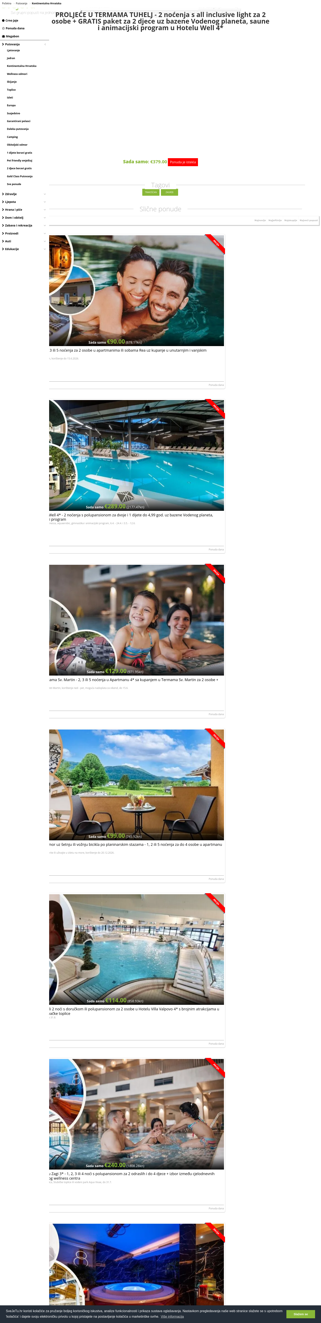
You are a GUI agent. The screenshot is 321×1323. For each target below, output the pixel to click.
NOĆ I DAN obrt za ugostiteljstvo (251, 511)
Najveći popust (308, 237)
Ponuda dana (13, 28)
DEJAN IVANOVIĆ (61, 421)
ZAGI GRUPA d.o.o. (243, 421)
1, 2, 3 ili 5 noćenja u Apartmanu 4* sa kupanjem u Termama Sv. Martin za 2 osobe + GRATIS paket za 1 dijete (184, 1110)
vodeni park (116, 12)
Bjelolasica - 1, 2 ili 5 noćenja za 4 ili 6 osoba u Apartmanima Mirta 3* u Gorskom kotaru (272, 928)
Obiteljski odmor (17, 144)
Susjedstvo (13, 113)
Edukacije (10, 249)
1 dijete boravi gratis (19, 152)
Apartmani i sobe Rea (64, 331)
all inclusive (227, 12)
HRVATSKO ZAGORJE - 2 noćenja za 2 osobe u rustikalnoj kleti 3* (271, 1108)
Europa (11, 105)
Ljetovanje (13, 50)
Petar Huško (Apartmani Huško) (160, 601)
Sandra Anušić (241, 331)
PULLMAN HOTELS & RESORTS (250, 1051)
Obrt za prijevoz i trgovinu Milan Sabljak (255, 601)
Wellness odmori (17, 74)
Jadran (11, 58)
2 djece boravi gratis (19, 168)
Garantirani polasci (19, 121)
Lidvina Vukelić (60, 601)
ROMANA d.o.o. (60, 961)
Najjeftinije (271, 237)
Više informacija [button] (172, 1316)
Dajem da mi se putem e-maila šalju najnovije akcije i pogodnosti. (185, 1179)
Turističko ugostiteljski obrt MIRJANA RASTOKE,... (79, 691)
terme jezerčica (211, 12)
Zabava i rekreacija (17, 225)
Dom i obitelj (12, 218)
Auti (6, 241)
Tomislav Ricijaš (242, 1141)
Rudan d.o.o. (149, 781)
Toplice (11, 89)
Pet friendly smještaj (19, 160)
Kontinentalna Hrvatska (21, 66)
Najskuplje (288, 237)
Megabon (10, 36)
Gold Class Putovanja (20, 176)
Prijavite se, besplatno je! (210, 1167)
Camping (12, 137)
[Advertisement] (185, 1221)
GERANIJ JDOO (150, 1051)
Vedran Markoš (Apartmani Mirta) (252, 961)
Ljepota (9, 202)
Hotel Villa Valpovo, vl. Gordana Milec (163, 421)
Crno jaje (10, 20)
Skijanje (12, 81)
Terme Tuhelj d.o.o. (153, 331)
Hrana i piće (12, 210)
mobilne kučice (192, 12)
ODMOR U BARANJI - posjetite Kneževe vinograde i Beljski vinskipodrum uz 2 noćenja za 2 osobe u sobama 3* (94, 750)
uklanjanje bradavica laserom (166, 12)
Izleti (10, 97)
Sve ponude (14, 184)
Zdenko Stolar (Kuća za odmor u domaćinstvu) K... (170, 871)
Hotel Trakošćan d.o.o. (155, 691)
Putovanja (11, 44)
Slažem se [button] (301, 1314)
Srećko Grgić (59, 781)
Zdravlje (9, 194)
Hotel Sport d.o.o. (243, 691)
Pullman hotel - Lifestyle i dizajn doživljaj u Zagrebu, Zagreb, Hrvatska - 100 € (269, 1018)
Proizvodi (10, 233)
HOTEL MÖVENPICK (63, 1141)
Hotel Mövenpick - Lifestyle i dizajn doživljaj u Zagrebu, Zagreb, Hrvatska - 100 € (90, 1108)
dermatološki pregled (136, 12)
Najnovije (256, 237)
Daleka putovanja (18, 129)
